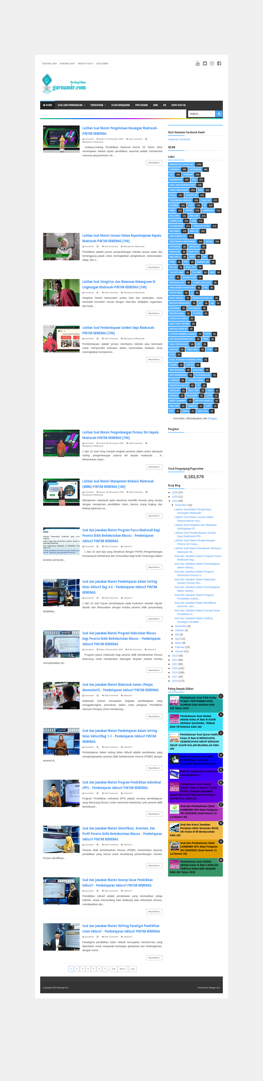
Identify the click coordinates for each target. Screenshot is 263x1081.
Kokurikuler (202, 375)
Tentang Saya (49, 63)
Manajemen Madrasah (92, 142)
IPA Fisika (174, 231)
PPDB (172, 262)
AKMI (191, 257)
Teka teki (193, 390)
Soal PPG (191, 267)
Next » (123, 996)
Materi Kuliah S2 (178, 385)
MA (212, 303)
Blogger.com (214, 1015)
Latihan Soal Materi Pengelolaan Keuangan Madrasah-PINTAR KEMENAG (116, 130)
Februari (180, 647)
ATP (199, 344)
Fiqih (191, 205)
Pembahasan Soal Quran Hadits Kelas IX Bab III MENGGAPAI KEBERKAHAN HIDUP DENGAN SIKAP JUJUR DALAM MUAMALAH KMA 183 (194, 741)
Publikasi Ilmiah (178, 318)
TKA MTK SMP (176, 272)
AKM (155, 105)
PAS (171, 174)
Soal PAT (194, 252)
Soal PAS (203, 411)
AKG (194, 180)
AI (192, 293)
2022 (175, 659)
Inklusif (194, 216)
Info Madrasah (178, 375)
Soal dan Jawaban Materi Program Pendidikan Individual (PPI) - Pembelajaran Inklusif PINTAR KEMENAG (120, 798)
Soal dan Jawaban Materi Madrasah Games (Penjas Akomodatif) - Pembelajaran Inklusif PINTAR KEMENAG (118, 695)
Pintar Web (175, 293)
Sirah (185, 411)
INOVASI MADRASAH (179, 303)
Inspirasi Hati (177, 282)
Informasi (195, 169)
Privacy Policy (85, 63)
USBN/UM (188, 174)
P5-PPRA (197, 313)
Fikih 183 (206, 200)
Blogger (212, 418)
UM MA (209, 241)
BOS (171, 277)
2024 (175, 500)
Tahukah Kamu (201, 226)
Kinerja (192, 406)
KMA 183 (194, 231)
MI (205, 205)
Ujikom (190, 365)
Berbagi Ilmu (62, 1015)
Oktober (180, 630)
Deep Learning (177, 401)
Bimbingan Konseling (181, 164)
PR (198, 385)
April (178, 638)
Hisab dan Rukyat (202, 298)
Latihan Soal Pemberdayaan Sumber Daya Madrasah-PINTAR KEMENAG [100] (115, 335)
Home (47, 105)
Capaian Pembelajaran (182, 334)
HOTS (207, 334)
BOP (212, 272)
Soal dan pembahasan (182, 185)
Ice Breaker (176, 226)
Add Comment (135, 139)
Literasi (174, 380)
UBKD (172, 210)
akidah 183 (191, 195)
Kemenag (174, 169)
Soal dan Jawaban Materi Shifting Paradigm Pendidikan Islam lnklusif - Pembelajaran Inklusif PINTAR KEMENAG (121, 953)
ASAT (210, 390)
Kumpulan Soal (202, 282)
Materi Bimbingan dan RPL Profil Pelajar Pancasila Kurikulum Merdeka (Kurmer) (198, 760)
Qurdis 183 (203, 262)
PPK (171, 411)
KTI (200, 303)
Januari (179, 651)
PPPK (205, 339)
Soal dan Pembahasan (70, 105)
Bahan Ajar (189, 277)
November (181, 626)
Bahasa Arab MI (178, 329)
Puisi (172, 354)
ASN (194, 221)
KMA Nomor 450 (177, 236)
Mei (177, 634)
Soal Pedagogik (178, 344)
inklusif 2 (128, 552)
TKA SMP (196, 272)
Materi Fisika (176, 313)
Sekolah (174, 390)
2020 (175, 668)
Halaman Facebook (179, 139)
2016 (175, 680)
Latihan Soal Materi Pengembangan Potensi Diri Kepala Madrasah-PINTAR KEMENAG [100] (120, 440)
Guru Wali (192, 349)
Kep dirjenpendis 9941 (181, 339)
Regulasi (174, 252)
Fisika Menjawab (120, 105)
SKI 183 (173, 267)
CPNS (209, 396)
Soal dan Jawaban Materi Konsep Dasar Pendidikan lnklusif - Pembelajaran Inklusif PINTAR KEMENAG (116, 901)
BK (164, 105)
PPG (186, 262)
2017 (175, 676)
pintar (189, 210)
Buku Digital (178, 105)
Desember (181, 505)
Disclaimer (102, 63)
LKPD (208, 406)
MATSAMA (174, 308)
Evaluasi (198, 370)
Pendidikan (97, 105)
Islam (172, 195)
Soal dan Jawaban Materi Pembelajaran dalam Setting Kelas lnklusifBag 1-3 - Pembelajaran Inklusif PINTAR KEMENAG (119, 746)
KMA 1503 (174, 406)
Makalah (194, 246)
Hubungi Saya (67, 63)
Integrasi (174, 246)
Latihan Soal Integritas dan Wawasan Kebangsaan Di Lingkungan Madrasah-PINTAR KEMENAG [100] (118, 287)
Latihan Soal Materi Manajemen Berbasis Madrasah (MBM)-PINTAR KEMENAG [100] (115, 489)
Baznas (173, 396)
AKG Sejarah (176, 370)
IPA (205, 257)
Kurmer (173, 205)
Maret (178, 642)
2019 (175, 672)
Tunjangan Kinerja (180, 200)
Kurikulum (175, 221)
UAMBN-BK (208, 210)
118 (113, 996)
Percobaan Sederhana (182, 241)
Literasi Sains (195, 380)
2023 (175, 655)
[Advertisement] (109, 25)
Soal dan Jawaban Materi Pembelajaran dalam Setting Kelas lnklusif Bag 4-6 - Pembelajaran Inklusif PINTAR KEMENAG (119, 592)
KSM (209, 349)
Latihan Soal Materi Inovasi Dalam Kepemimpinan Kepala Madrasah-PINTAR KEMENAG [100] (122, 237)
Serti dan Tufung (179, 324)
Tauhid (173, 365)
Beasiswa (192, 396)
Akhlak (173, 349)
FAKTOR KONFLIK (204, 401)
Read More (154, 163)
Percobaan (141, 105)
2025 (175, 496)
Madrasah (194, 308)
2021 (175, 664)
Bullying (174, 216)
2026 (175, 492)
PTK (206, 288)
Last (132, 996)
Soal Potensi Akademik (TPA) (185, 360)
